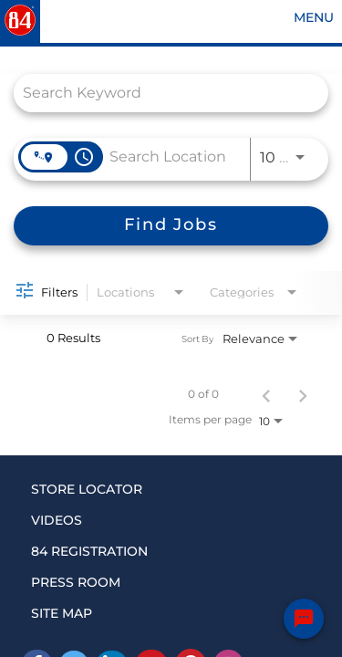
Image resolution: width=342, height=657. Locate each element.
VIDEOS (56, 520)
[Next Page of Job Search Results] (303, 394)
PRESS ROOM (75, 582)
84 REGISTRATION (89, 551)
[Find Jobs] (171, 225)
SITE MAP (61, 613)
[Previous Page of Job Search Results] (266, 394)
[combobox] (162, 92)
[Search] (171, 225)
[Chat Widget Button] (304, 619)
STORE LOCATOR (86, 489)
